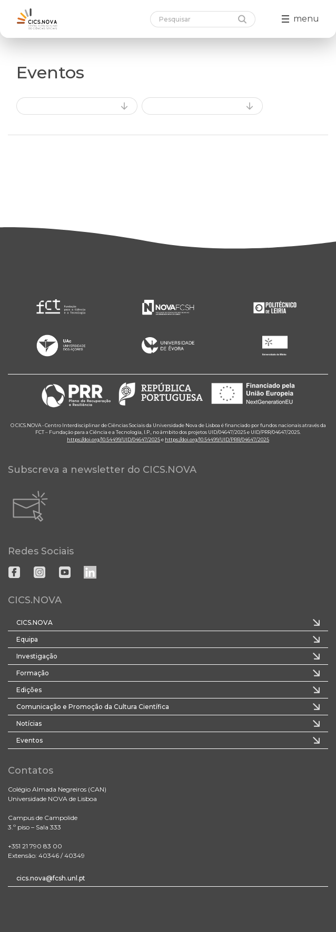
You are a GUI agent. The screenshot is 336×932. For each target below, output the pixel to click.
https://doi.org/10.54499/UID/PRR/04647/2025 (217, 439)
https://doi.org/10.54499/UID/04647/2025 (113, 439)
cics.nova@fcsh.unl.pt (50, 878)
